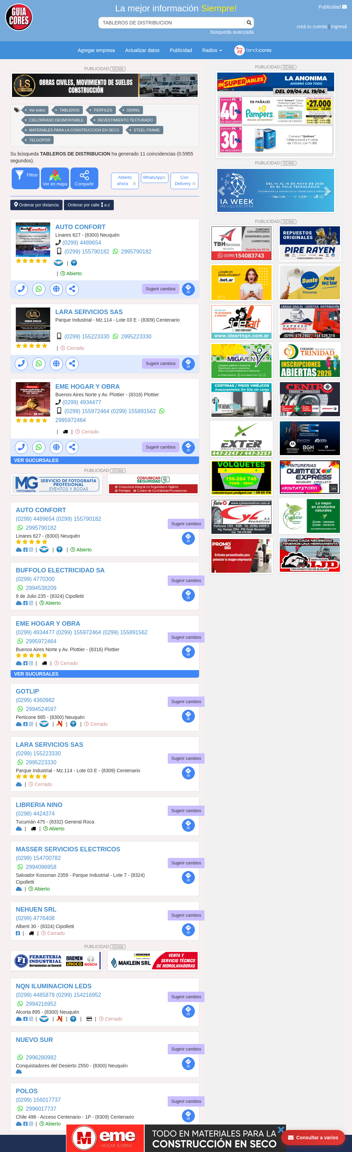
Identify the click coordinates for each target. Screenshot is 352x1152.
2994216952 (41, 1004)
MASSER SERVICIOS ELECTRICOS (68, 849)
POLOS (27, 1091)
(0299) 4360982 (35, 700)
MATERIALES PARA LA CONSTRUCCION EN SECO (74, 130)
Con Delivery (185, 180)
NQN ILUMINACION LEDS (53, 986)
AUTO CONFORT (80, 227)
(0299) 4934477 (81, 402)
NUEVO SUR (34, 1039)
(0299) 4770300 (35, 579)
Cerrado (72, 348)
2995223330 (136, 337)
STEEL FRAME (147, 130)
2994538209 (41, 588)
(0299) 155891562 (134, 411)
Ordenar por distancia (36, 204)
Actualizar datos (142, 50)
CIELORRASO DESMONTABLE (56, 120)
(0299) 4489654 (81, 243)
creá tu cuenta (312, 26)
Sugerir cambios (161, 289)
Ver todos (37, 110)
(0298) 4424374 (35, 814)
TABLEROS (69, 110)
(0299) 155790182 (87, 252)
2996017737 (41, 1109)
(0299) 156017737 (38, 1100)
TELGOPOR (39, 140)
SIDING (133, 110)
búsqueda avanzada (232, 32)
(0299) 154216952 (78, 995)
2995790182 (136, 252)
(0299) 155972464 (87, 411)
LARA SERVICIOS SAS (89, 312)
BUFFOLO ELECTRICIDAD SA (60, 570)
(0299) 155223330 (87, 337)
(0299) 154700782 (38, 858)
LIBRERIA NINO (39, 804)
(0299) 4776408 (35, 918)
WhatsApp (154, 177)
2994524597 (41, 709)
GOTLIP (27, 691)
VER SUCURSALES (36, 460)
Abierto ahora (126, 180)
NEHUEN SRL (36, 909)
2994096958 (41, 867)
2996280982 (41, 1058)
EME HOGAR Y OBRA (87, 386)
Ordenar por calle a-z (89, 204)
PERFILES (103, 110)
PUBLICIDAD (104, 68)
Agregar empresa (96, 50)
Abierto (70, 273)
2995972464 (70, 420)
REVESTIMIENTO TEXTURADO (125, 120)
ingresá (339, 26)
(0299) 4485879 (36, 995)
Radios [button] (212, 50)
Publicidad (333, 7)
